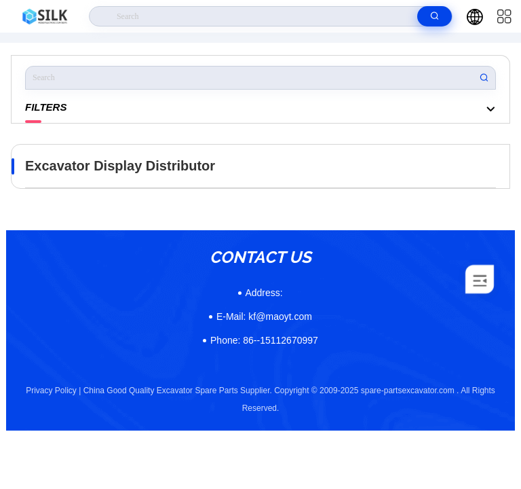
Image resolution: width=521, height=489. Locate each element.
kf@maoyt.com (264, 316)
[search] (434, 16)
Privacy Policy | (53, 390)
